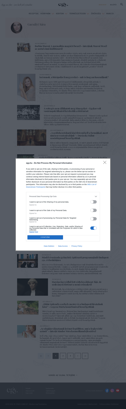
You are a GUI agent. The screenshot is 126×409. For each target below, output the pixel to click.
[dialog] (63, 204)
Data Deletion (49, 246)
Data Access (63, 246)
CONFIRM (45, 237)
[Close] (105, 163)
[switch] (93, 202)
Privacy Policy (76, 246)
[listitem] (63, 196)
